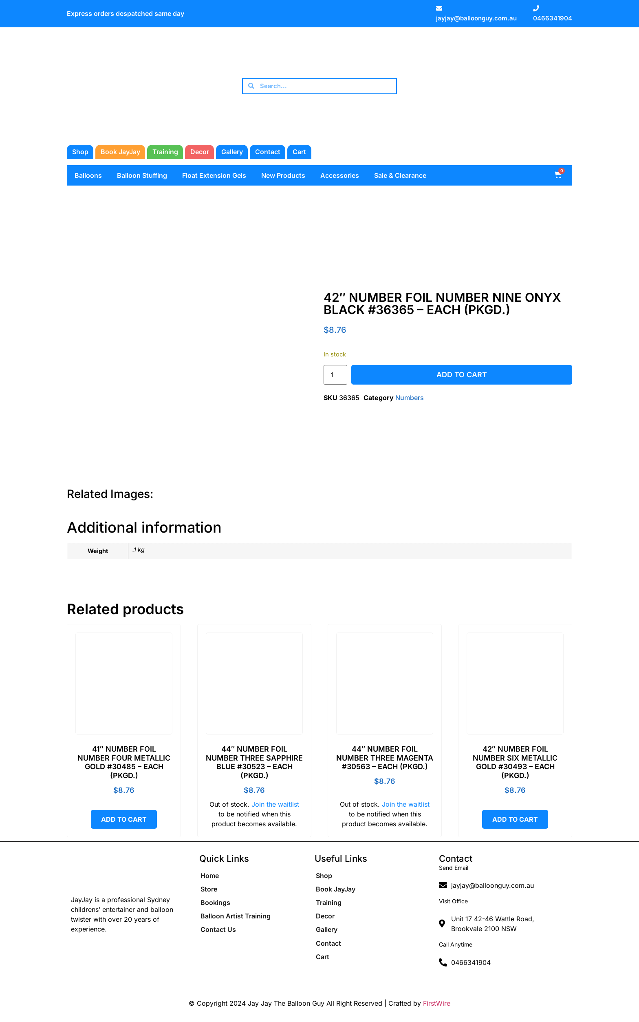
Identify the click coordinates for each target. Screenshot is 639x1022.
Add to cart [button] (124, 819)
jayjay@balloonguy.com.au (476, 18)
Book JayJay (120, 152)
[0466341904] (536, 8)
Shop (80, 152)
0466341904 (552, 18)
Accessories (339, 175)
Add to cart (461, 374)
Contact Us (218, 935)
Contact (267, 152)
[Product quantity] (335, 375)
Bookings (215, 905)
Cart (299, 152)
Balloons (88, 175)
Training (165, 152)
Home (210, 876)
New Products (283, 175)
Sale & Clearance (400, 175)
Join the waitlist (275, 804)
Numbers (409, 398)
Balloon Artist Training (236, 920)
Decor (199, 152)
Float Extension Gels (214, 175)
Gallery (232, 152)
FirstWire (436, 1003)
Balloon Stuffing (142, 175)
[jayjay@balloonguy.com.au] (439, 8)
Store (209, 891)
